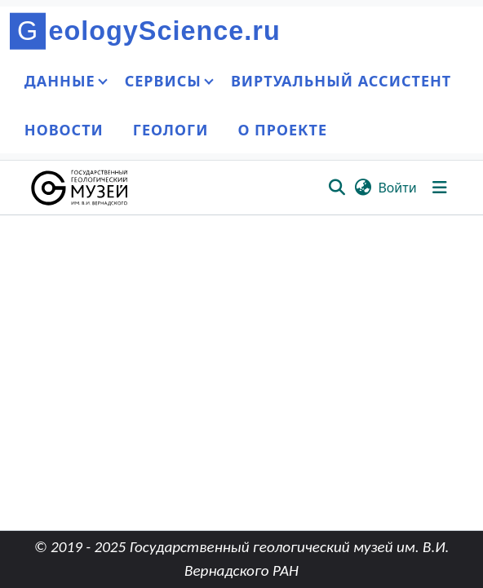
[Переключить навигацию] (440, 187)
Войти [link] (397, 188)
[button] (80, 187)
